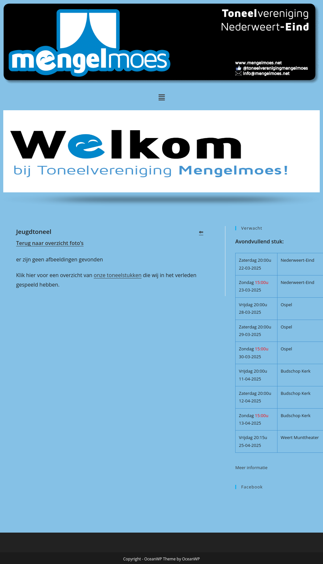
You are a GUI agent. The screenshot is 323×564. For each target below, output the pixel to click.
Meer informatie (251, 467)
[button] (161, 97)
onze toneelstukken (118, 275)
